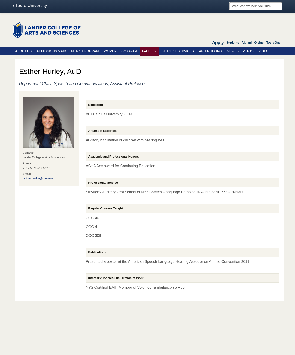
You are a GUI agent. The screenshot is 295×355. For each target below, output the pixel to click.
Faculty (149, 51)
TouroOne (273, 42)
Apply (218, 42)
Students (232, 42)
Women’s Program (120, 51)
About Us (23, 51)
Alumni (247, 42)
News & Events (240, 51)
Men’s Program (85, 51)
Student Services (178, 51)
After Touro (210, 51)
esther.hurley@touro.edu (39, 178)
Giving (258, 42)
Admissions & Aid (51, 51)
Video (264, 51)
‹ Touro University (30, 5)
